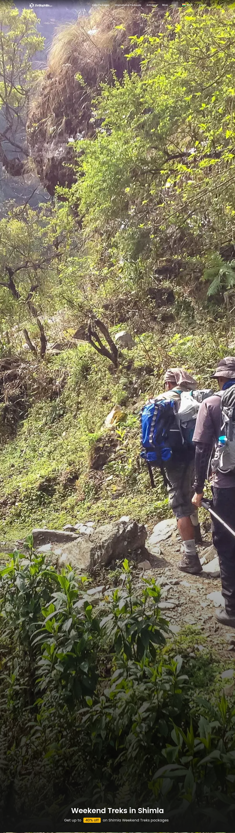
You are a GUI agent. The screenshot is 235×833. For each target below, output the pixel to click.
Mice (165, 5)
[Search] (175, 5)
